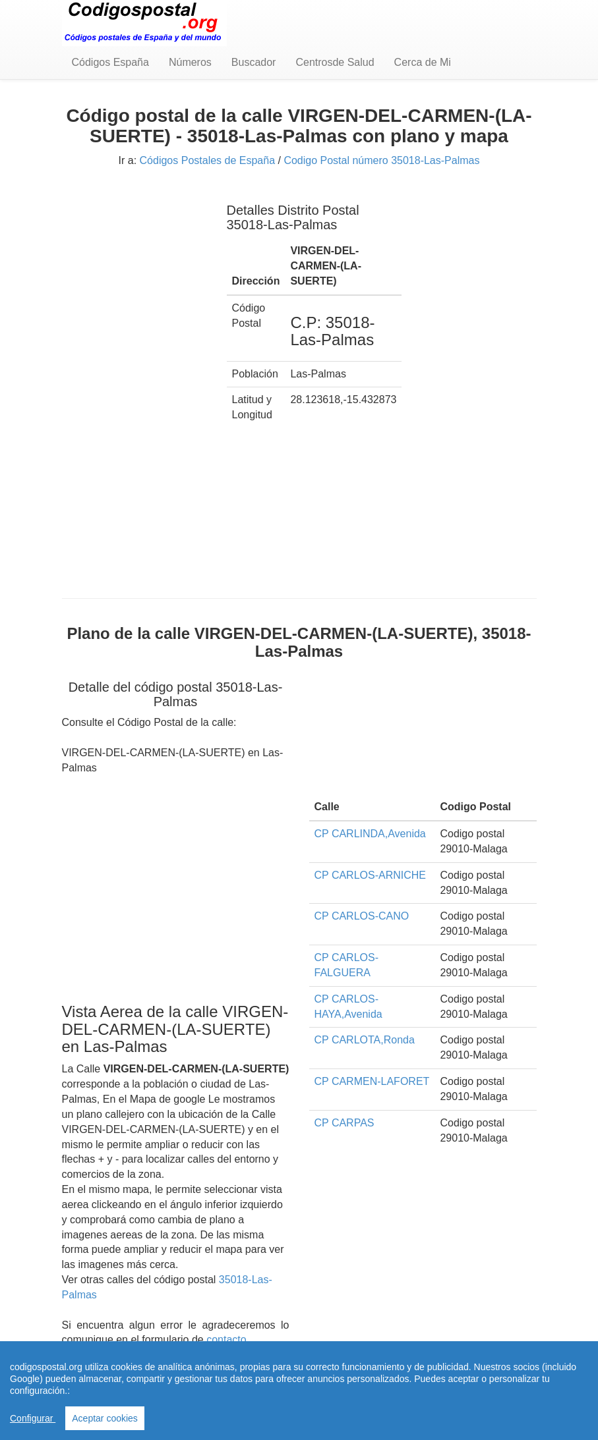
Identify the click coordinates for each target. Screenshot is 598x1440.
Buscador (253, 62)
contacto (226, 1339)
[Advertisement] (134, 387)
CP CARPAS (344, 1122)
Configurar (32, 1418)
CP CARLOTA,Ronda (364, 1039)
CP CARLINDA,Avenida (370, 833)
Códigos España (110, 62)
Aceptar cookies (105, 1418)
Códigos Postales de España (207, 160)
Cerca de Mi (422, 62)
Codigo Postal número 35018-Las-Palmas (381, 160)
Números (190, 62)
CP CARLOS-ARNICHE (370, 875)
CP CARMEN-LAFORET (372, 1081)
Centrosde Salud (334, 62)
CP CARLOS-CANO (361, 916)
